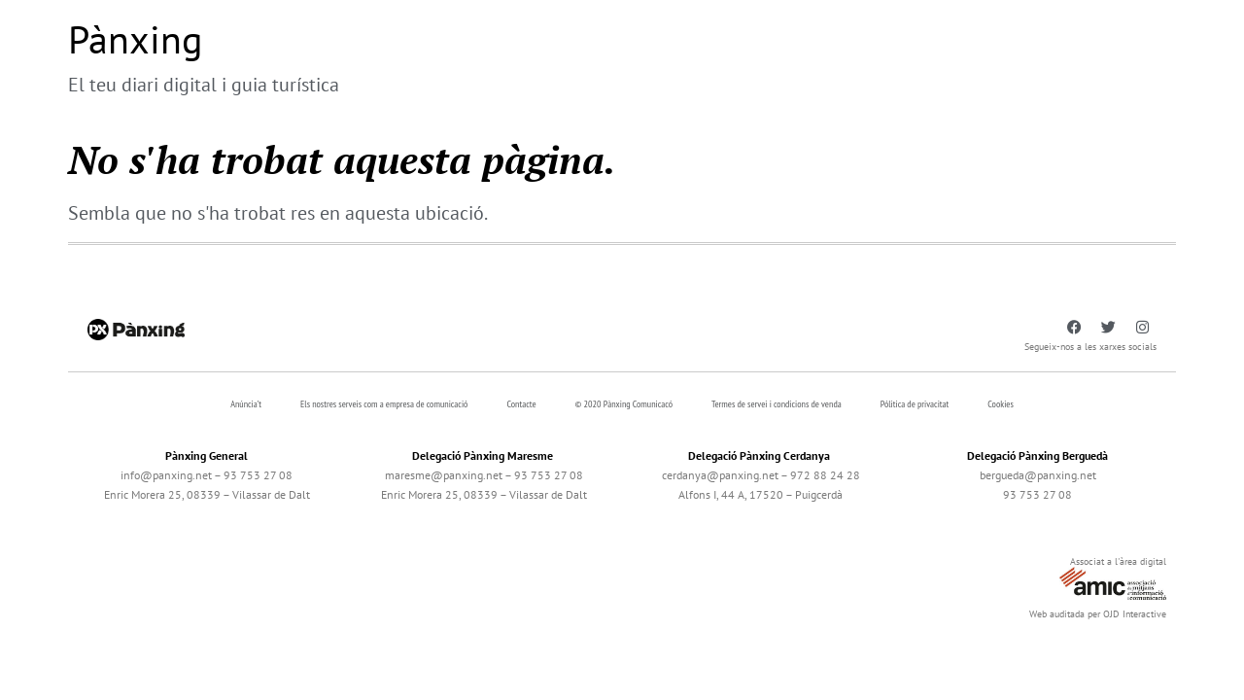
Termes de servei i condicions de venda (776, 404)
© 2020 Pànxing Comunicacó (624, 404)
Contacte (521, 404)
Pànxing (135, 39)
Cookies (1000, 404)
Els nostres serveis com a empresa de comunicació (383, 404)
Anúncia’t (245, 404)
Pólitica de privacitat (915, 404)
